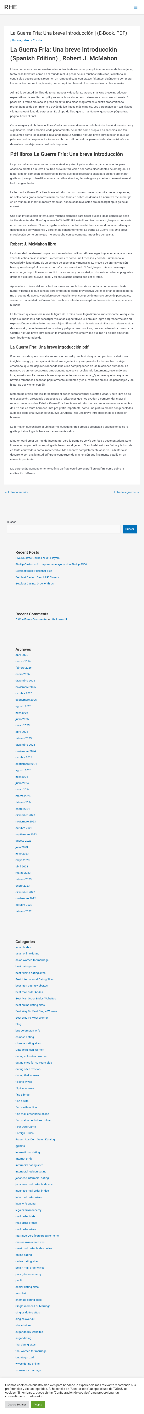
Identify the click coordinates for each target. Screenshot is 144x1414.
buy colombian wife (28, 1030)
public (19, 1280)
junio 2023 (22, 853)
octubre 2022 (24, 904)
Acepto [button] (38, 1404)
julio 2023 (22, 847)
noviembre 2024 (26, 751)
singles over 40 (25, 1319)
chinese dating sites (28, 1043)
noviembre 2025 (26, 687)
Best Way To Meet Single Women (36, 1011)
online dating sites (27, 1261)
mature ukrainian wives (30, 1242)
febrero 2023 (24, 879)
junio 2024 (22, 783)
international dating (28, 1152)
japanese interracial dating (32, 1178)
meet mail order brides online (34, 1248)
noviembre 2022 (26, 898)
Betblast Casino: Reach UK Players (37, 577)
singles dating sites (28, 1312)
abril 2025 (22, 731)
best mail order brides (29, 992)
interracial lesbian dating (31, 1171)
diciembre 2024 (25, 744)
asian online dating (27, 953)
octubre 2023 (24, 828)
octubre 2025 (24, 693)
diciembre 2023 (25, 815)
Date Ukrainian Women (30, 1049)
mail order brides (26, 1222)
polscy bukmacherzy (28, 1274)
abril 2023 (22, 866)
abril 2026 (22, 655)
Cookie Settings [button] (17, 1404)
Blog (18, 1024)
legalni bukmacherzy (28, 1210)
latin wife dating (26, 1203)
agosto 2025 (23, 706)
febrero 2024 (24, 802)
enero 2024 (23, 808)
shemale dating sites (29, 1299)
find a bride (23, 1094)
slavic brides (23, 1325)
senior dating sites (27, 1286)
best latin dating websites (32, 985)
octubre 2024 (24, 757)
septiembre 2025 (26, 699)
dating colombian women (32, 1056)
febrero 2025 (24, 738)
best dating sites (26, 966)
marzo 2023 (23, 872)
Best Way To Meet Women (32, 1017)
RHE (10, 7)
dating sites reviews (28, 1069)
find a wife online (26, 1107)
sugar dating (23, 1338)
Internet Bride (24, 1158)
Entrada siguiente (126, 492)
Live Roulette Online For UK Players (38, 557)
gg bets (20, 1145)
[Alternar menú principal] (136, 7)
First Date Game (26, 1126)
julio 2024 (22, 776)
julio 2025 (22, 712)
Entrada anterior (16, 492)
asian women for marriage (32, 960)
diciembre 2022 (25, 892)
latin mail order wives (29, 1197)
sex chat (21, 1293)
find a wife (22, 1101)
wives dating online (28, 1363)
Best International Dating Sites (35, 979)
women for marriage (28, 1370)
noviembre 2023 (26, 821)
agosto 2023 (23, 840)
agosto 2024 (23, 770)
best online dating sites (30, 1005)
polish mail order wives (30, 1267)
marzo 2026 (23, 661)
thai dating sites (26, 1344)
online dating (24, 1254)
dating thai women (27, 1075)
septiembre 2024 (26, 763)
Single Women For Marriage (33, 1306)
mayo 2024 (23, 789)
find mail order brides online (33, 1120)
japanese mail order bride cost (35, 1184)
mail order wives (26, 1229)
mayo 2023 (23, 860)
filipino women (25, 1088)
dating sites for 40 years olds (34, 1062)
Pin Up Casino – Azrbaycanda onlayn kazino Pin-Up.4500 (51, 564)
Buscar (11, 521)
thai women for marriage (31, 1351)
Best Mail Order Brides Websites (36, 998)
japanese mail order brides (32, 1190)
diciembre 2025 (25, 680)
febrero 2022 (24, 911)
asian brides (23, 947)
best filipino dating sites (31, 972)
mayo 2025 (23, 725)
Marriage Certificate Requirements (37, 1235)
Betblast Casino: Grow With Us (35, 583)
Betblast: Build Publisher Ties (34, 570)
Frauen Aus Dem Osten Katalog (35, 1139)
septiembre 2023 (26, 834)
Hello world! (59, 619)
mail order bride (25, 1216)
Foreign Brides (25, 1133)
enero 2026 (23, 674)
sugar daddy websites (29, 1331)
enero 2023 (23, 885)
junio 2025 (22, 719)
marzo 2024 (23, 795)
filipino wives (24, 1081)
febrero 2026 (24, 667)
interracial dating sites (29, 1165)
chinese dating (25, 1037)
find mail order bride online (32, 1113)
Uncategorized (21, 40)
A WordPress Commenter (32, 619)
